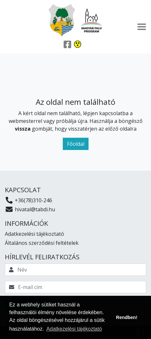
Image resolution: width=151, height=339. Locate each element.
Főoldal (75, 143)
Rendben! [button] (126, 317)
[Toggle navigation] (141, 27)
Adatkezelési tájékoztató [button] (74, 329)
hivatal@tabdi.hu (30, 209)
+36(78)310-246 (28, 200)
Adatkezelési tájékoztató (34, 233)
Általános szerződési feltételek (42, 242)
